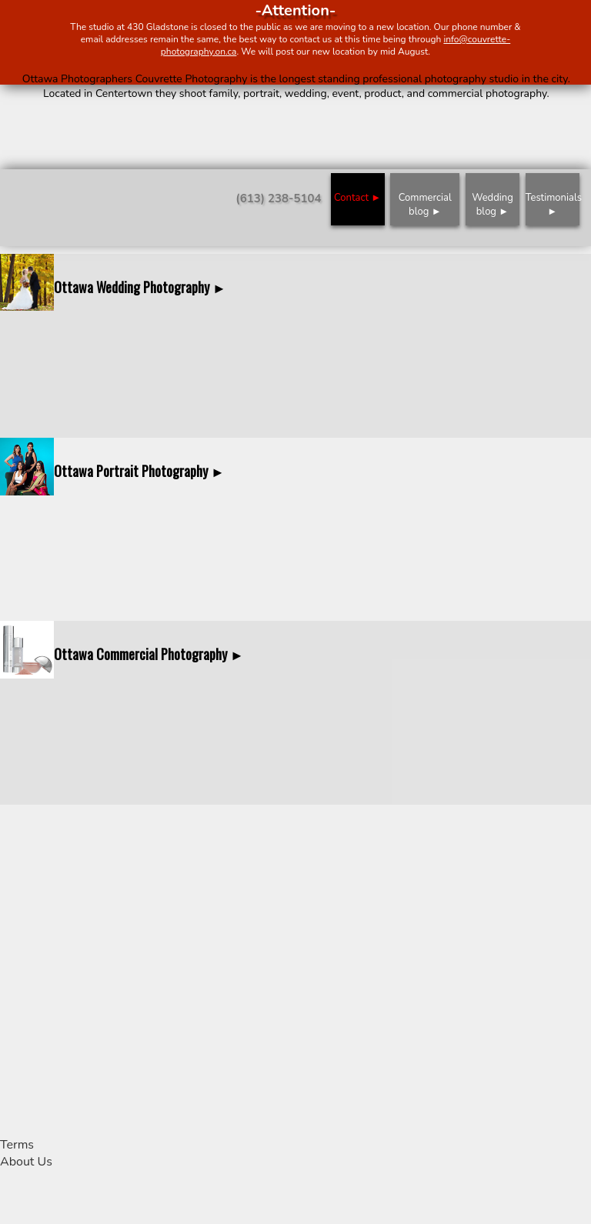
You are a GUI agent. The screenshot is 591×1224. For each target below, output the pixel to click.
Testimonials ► (552, 204)
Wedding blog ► (492, 204)
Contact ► (357, 198)
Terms (17, 1144)
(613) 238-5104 (278, 198)
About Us (26, 1161)
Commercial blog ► (425, 204)
